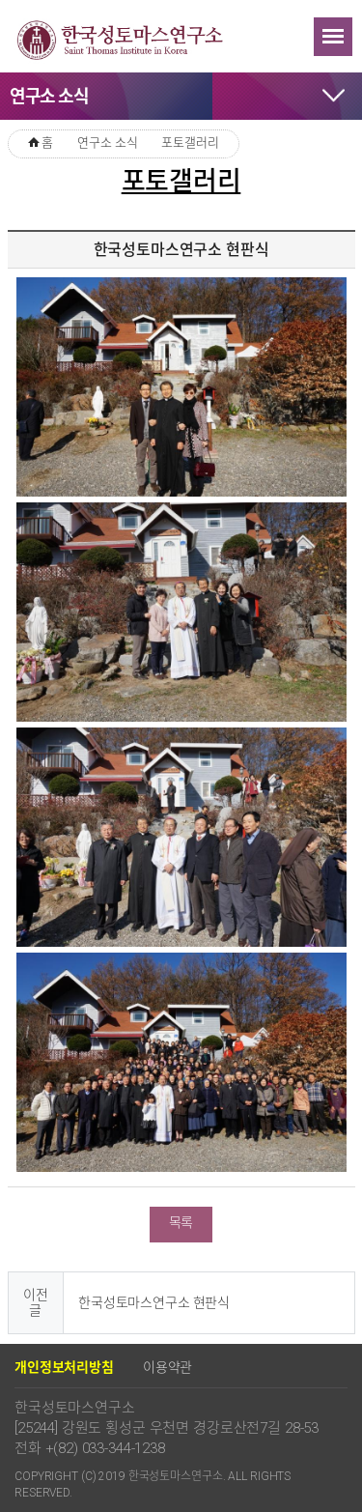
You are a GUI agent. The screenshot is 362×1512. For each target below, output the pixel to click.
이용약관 (167, 1367)
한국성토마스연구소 (121, 39)
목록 (181, 1222)
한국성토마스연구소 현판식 (154, 1302)
